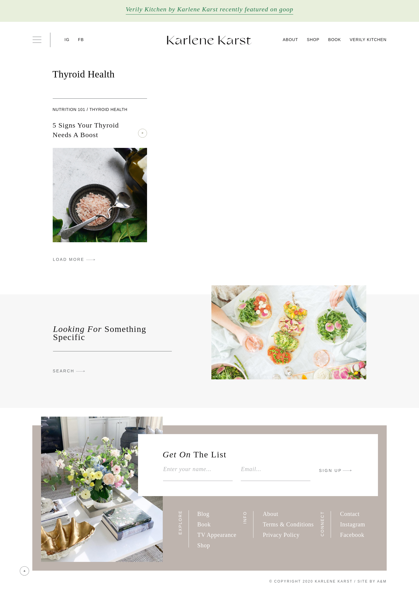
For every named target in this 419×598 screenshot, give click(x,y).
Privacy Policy (281, 535)
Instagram (352, 524)
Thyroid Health (108, 109)
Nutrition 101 (69, 109)
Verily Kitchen (368, 39)
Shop (313, 39)
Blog (203, 514)
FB (81, 39)
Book (334, 39)
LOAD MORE (68, 259)
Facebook (352, 535)
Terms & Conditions (288, 524)
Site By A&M (372, 581)
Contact (350, 514)
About (290, 39)
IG (67, 39)
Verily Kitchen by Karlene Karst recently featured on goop (210, 9)
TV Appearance (216, 535)
